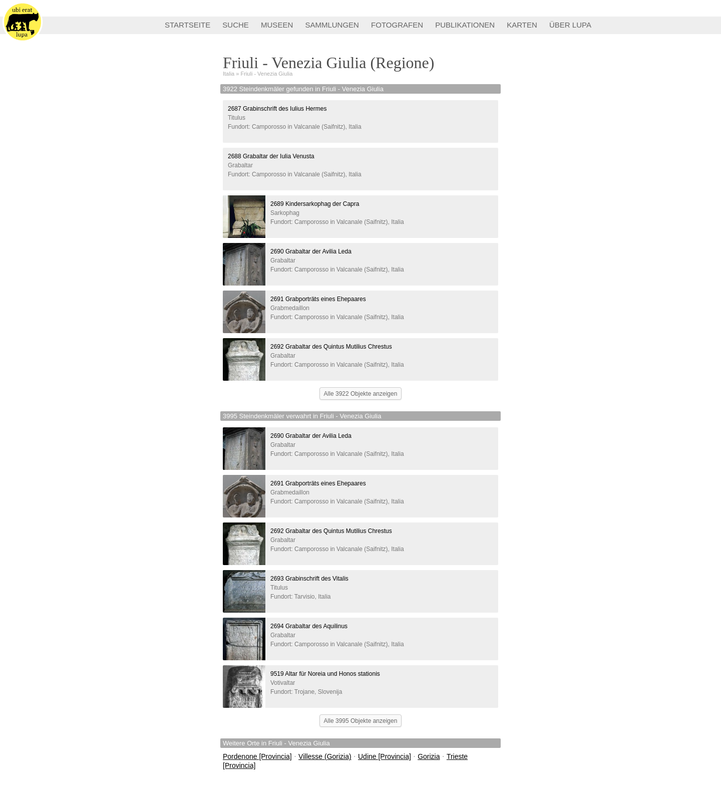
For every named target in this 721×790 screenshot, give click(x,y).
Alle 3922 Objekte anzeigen (361, 393)
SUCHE (235, 25)
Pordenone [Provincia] (257, 756)
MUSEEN (277, 25)
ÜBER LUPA (570, 25)
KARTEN (522, 25)
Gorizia (429, 756)
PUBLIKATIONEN (465, 25)
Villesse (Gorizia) (324, 756)
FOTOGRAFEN (397, 25)
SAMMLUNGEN (332, 25)
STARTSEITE (187, 25)
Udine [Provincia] (384, 756)
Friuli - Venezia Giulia (267, 74)
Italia (228, 74)
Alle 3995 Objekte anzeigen (361, 720)
